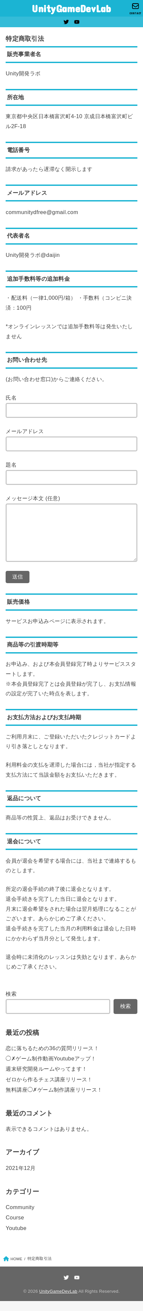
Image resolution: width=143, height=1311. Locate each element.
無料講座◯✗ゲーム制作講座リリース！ (54, 1100)
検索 (11, 1004)
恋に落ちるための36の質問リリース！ (52, 1058)
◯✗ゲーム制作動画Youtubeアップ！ (51, 1068)
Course (15, 1227)
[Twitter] (66, 22)
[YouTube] (77, 22)
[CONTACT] (135, 8)
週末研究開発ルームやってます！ (46, 1079)
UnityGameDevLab (71, 8)
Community (20, 1217)
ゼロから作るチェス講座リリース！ (49, 1089)
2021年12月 (20, 1178)
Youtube (16, 1238)
